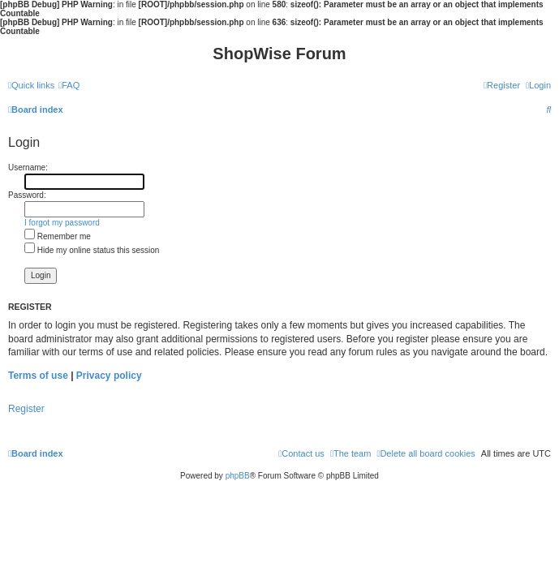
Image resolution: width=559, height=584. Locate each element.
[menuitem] (69, 85)
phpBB (238, 475)
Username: (28, 167)
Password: (27, 195)
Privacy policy (109, 375)
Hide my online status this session (91, 250)
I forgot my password (62, 222)
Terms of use (38, 375)
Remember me (57, 236)
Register (26, 408)
